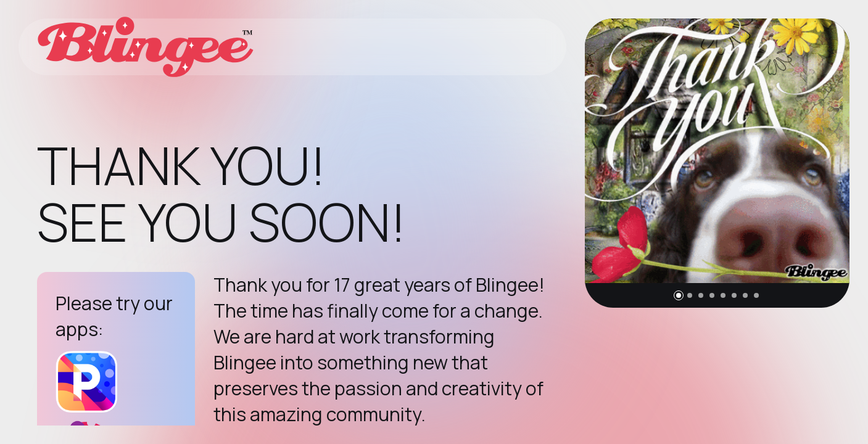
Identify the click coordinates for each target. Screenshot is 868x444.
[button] (678, 295)
